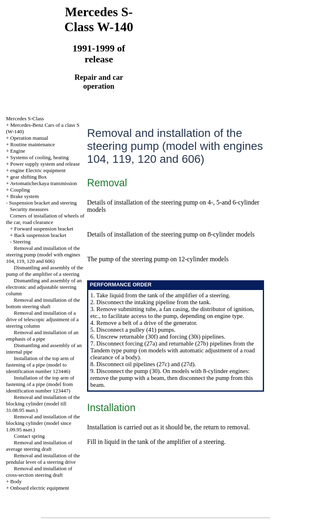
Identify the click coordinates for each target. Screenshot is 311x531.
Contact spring (29, 436)
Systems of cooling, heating (39, 157)
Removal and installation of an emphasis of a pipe (42, 335)
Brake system (24, 196)
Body (15, 481)
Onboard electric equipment (39, 488)
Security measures (29, 209)
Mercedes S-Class (25, 118)
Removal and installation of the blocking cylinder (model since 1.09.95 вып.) (43, 423)
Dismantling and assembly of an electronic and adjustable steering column (44, 286)
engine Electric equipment (37, 170)
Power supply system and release (45, 164)
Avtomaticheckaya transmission (43, 183)
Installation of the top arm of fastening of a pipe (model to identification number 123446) (40, 364)
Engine (17, 151)
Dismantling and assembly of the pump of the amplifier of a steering (44, 270)
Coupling (20, 190)
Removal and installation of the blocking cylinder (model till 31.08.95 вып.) (43, 403)
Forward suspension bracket (43, 229)
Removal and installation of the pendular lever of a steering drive (43, 458)
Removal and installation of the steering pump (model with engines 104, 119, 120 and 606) (43, 254)
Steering (21, 242)
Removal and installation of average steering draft (39, 445)
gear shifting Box (28, 177)
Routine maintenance (32, 144)
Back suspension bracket (40, 235)
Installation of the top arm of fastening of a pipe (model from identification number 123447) (40, 384)
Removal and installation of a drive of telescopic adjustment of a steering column (42, 319)
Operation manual (29, 138)
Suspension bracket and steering (43, 203)
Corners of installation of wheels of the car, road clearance (45, 219)
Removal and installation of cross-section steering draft (39, 471)
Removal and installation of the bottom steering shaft (43, 303)
